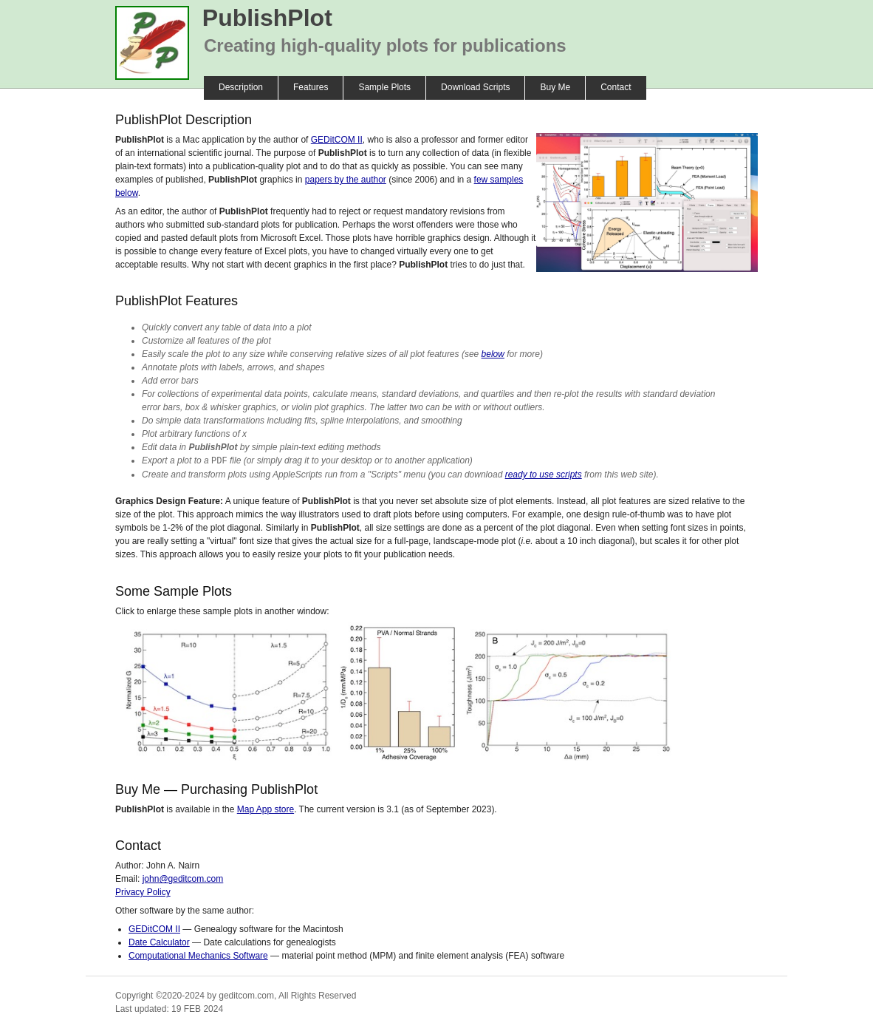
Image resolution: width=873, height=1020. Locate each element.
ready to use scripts (543, 474)
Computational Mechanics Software (198, 955)
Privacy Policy (143, 891)
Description (241, 87)
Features (310, 87)
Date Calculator (159, 941)
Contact (615, 87)
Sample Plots (384, 87)
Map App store (265, 808)
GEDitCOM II (337, 140)
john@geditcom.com (183, 878)
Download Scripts (475, 87)
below (493, 354)
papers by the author (345, 179)
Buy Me (555, 87)
